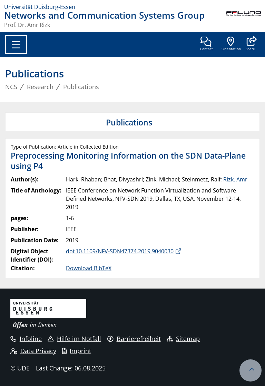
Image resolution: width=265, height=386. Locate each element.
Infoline (26, 339)
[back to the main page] (243, 19)
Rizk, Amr (235, 179)
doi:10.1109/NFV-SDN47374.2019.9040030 (120, 251)
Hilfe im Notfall (74, 339)
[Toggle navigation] (16, 44)
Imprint (76, 351)
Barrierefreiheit (134, 339)
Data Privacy (33, 351)
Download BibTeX (88, 268)
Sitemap (183, 339)
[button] (250, 44)
